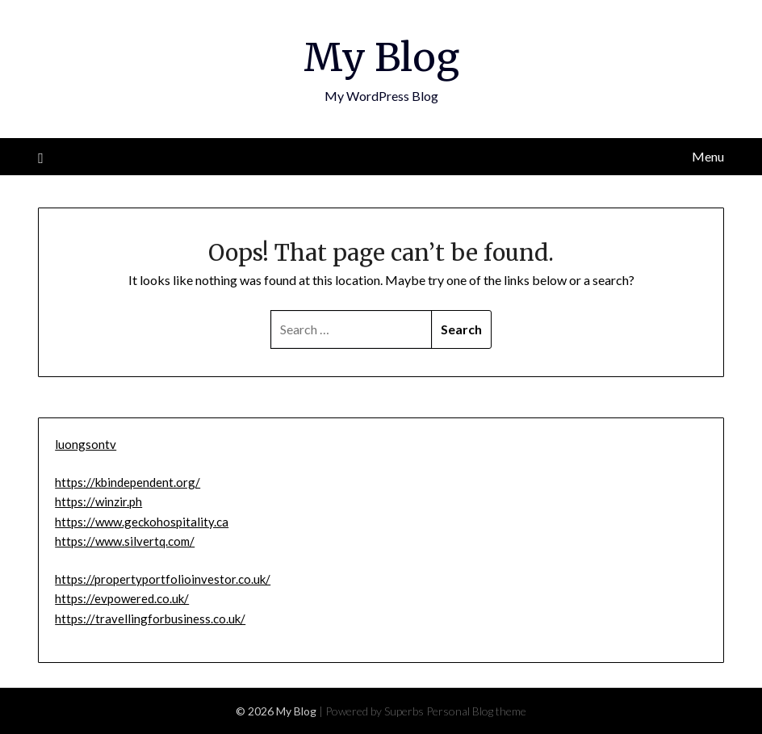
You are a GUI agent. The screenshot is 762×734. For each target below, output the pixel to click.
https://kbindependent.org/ (127, 482)
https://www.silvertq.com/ (125, 541)
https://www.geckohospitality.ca (141, 521)
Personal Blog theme (476, 711)
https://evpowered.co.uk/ (122, 598)
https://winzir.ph (98, 501)
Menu (708, 156)
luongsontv (85, 444)
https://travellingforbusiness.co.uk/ (150, 618)
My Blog (381, 57)
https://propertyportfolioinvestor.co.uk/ (162, 579)
